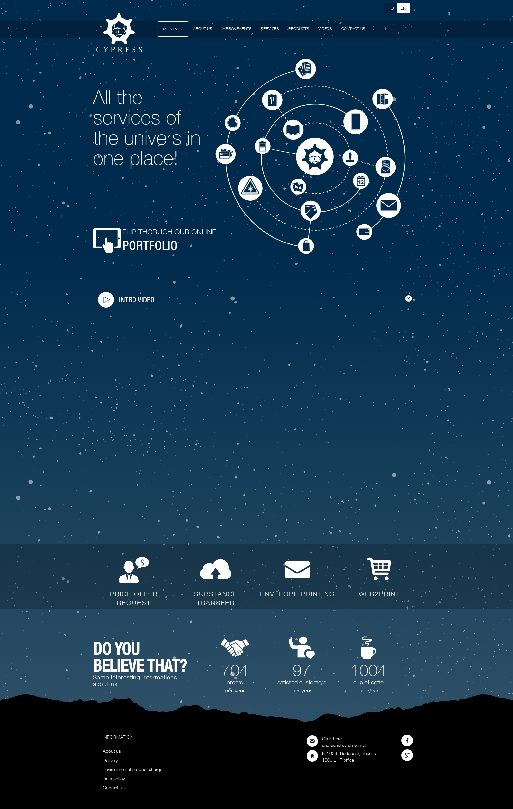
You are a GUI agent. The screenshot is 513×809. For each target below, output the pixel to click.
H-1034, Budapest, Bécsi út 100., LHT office (350, 756)
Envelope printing (297, 594)
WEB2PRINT (379, 594)
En (403, 8)
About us (202, 28)
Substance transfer (216, 598)
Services (270, 28)
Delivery (110, 760)
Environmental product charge (132, 769)
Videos (325, 28)
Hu (390, 8)
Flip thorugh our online (169, 240)
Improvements (236, 28)
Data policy (114, 778)
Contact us (353, 28)
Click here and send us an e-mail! (344, 742)
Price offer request (134, 598)
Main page (173, 29)
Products (298, 28)
